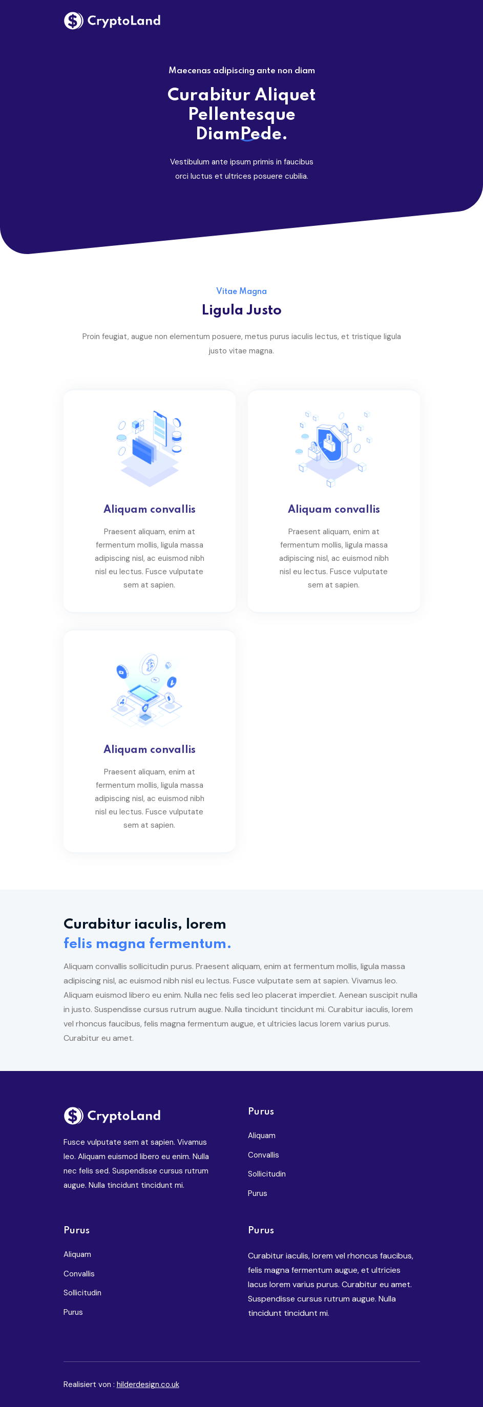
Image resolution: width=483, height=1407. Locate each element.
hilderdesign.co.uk (148, 1384)
